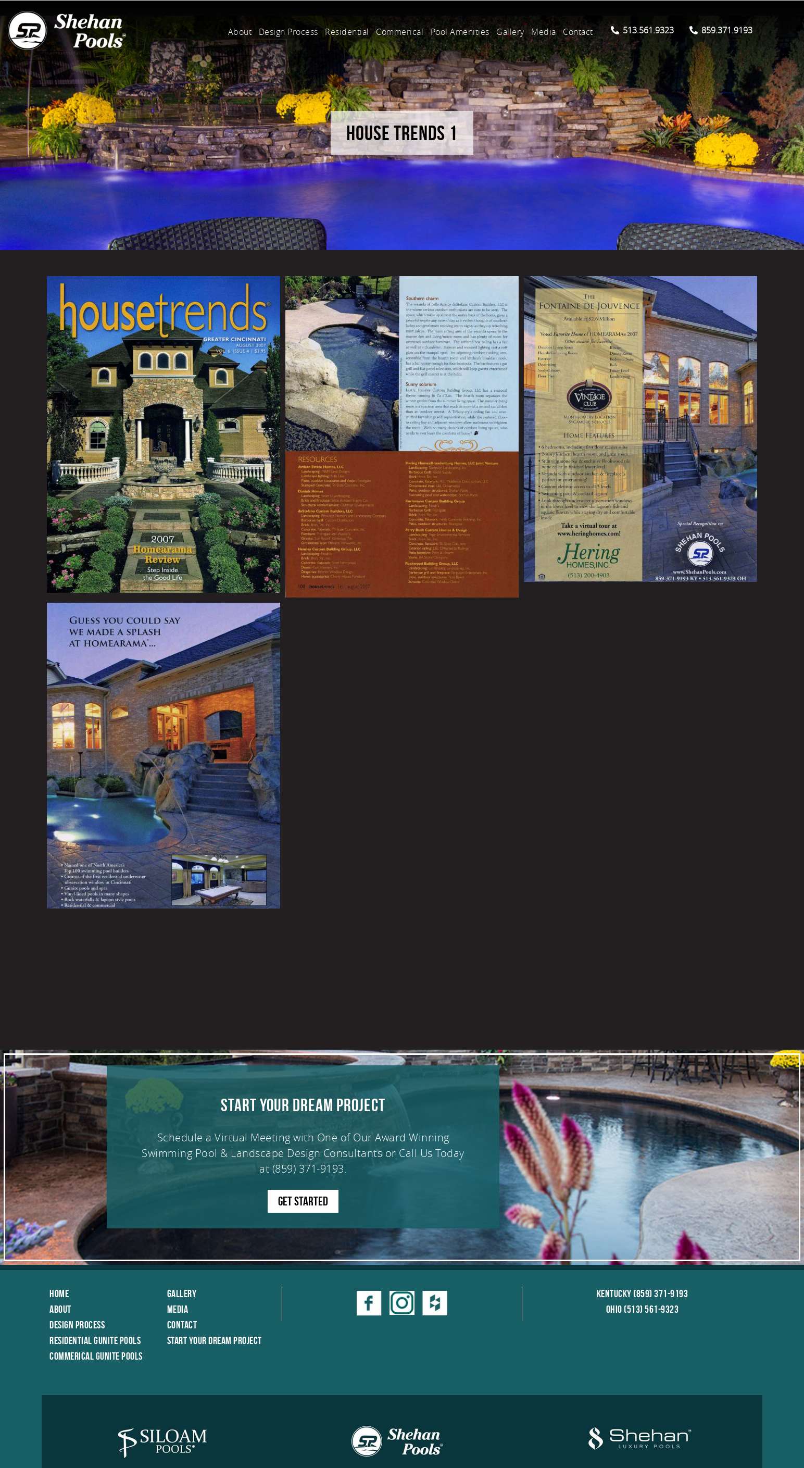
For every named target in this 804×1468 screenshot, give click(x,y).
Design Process (288, 32)
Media (543, 32)
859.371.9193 (720, 30)
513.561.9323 (642, 30)
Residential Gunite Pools (95, 1340)
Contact (578, 32)
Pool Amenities (460, 32)
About (240, 32)
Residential (347, 32)
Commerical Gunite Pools (96, 1356)
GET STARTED (303, 1201)
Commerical (399, 32)
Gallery (510, 32)
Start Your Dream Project (214, 1340)
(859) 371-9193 (308, 1169)
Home (59, 1293)
